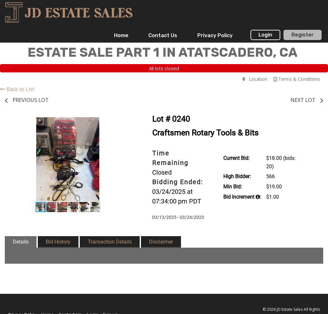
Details (21, 242)
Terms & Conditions (297, 79)
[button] (125, 123)
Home (121, 35)
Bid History (58, 242)
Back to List (17, 89)
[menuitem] (121, 35)
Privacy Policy (215, 35)
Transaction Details (110, 242)
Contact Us (162, 35)
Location (254, 79)
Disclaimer (161, 242)
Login (265, 35)
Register (302, 35)
